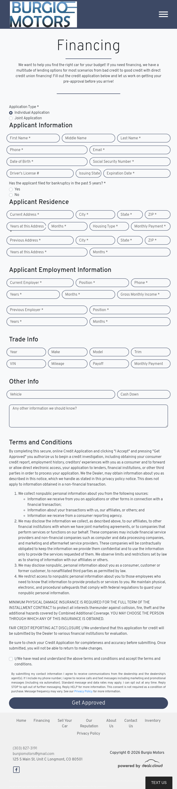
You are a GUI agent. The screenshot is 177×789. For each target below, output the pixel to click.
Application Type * (24, 107)
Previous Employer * (26, 310)
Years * (16, 294)
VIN (13, 364)
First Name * (20, 138)
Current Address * (24, 215)
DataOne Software (82, 781)
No (17, 195)
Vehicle (16, 394)
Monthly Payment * (150, 226)
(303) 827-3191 (25, 748)
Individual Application (32, 113)
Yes (17, 189)
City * (83, 215)
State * (126, 215)
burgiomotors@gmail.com (33, 754)
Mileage (57, 364)
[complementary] (163, 775)
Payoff (98, 364)
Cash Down (130, 394)
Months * (58, 226)
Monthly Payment (148, 364)
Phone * (16, 150)
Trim (138, 352)
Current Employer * (26, 283)
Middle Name (76, 138)
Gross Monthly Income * (140, 294)
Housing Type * (105, 226)
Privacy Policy (83, 691)
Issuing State (89, 173)
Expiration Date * (121, 173)
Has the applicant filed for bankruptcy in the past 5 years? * (57, 183)
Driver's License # (24, 173)
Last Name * (131, 138)
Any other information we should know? (44, 408)
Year (13, 352)
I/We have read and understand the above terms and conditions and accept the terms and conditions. (87, 662)
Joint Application (28, 118)
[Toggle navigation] (163, 14)
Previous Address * (25, 240)
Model (98, 352)
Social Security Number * (113, 162)
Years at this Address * (27, 229)
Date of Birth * (21, 162)
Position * (87, 283)
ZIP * (152, 215)
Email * (99, 150)
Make (55, 352)
